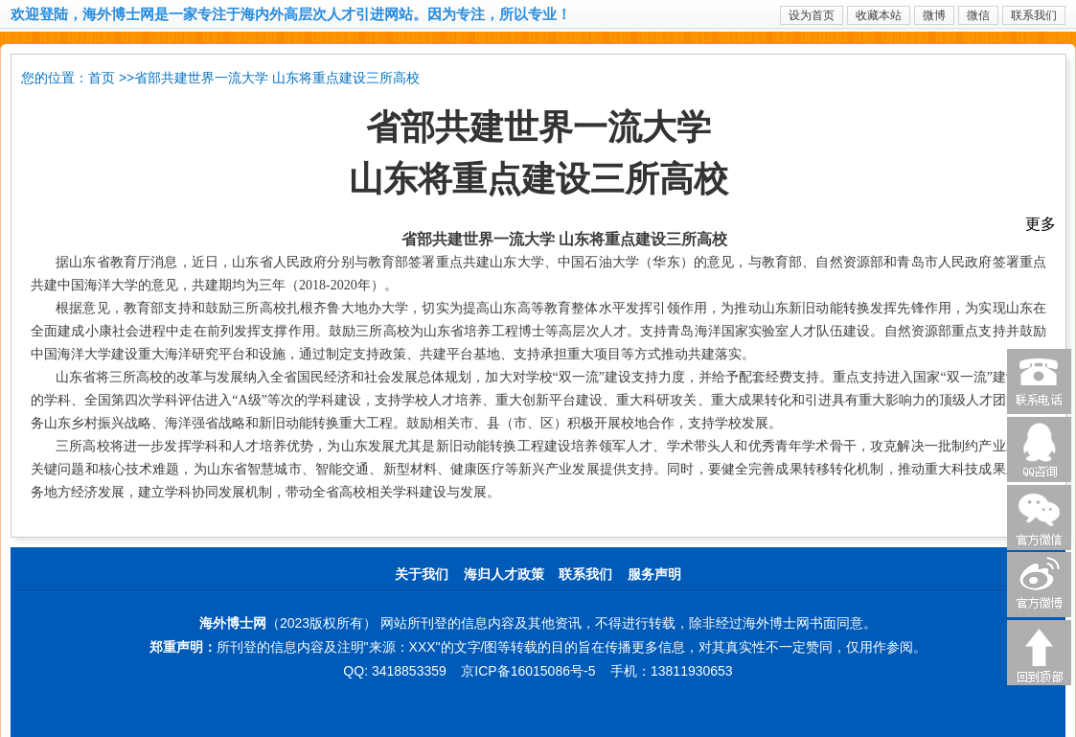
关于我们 (421, 574)
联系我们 (1034, 15)
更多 (1040, 224)
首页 (101, 78)
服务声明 (654, 574)
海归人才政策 (504, 574)
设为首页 (812, 15)
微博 (934, 15)
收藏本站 (879, 15)
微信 (978, 15)
